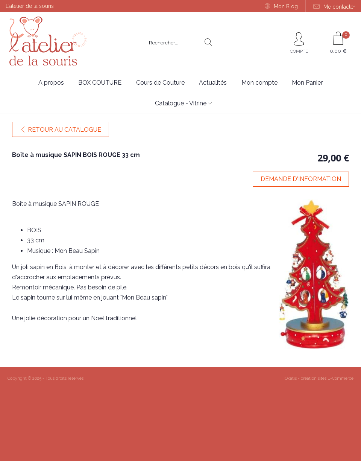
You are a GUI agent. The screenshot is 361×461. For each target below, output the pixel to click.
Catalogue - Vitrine (180, 103)
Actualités (213, 82)
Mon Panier (307, 82)
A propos (51, 82)
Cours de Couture (160, 82)
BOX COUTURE (99, 82)
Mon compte (259, 82)
